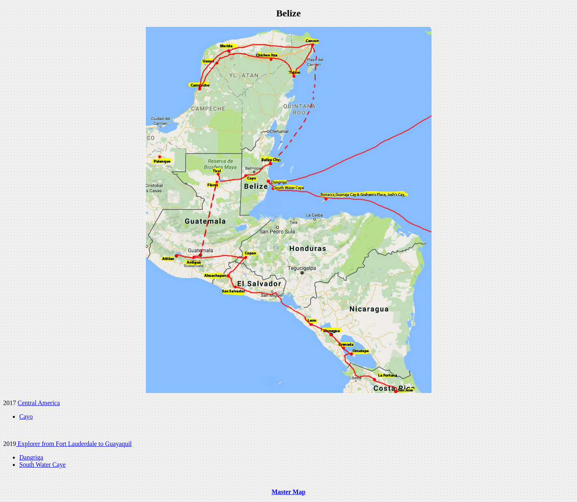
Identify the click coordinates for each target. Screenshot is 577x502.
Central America (39, 402)
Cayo (26, 416)
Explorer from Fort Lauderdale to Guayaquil (74, 443)
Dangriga (31, 457)
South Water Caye (42, 464)
